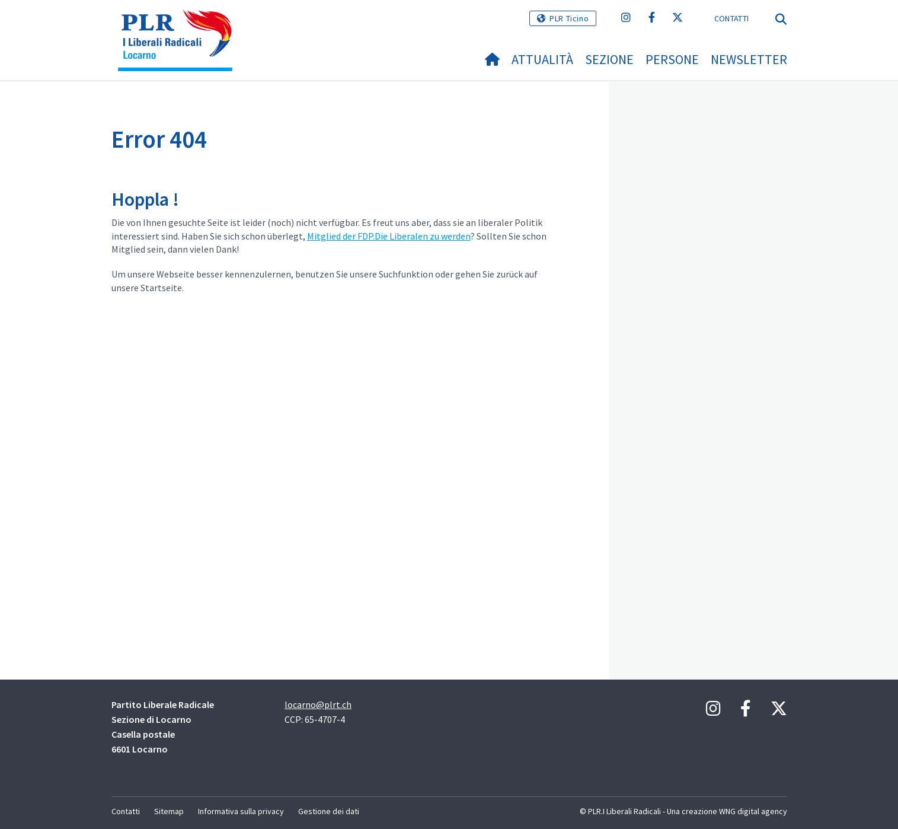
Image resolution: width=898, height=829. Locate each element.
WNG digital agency (753, 811)
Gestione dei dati (328, 811)
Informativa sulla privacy (241, 811)
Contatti (731, 18)
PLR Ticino (569, 18)
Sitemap (169, 811)
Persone (672, 59)
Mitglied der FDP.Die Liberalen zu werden (389, 236)
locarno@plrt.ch (318, 704)
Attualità (542, 59)
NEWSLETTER (749, 59)
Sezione (609, 59)
